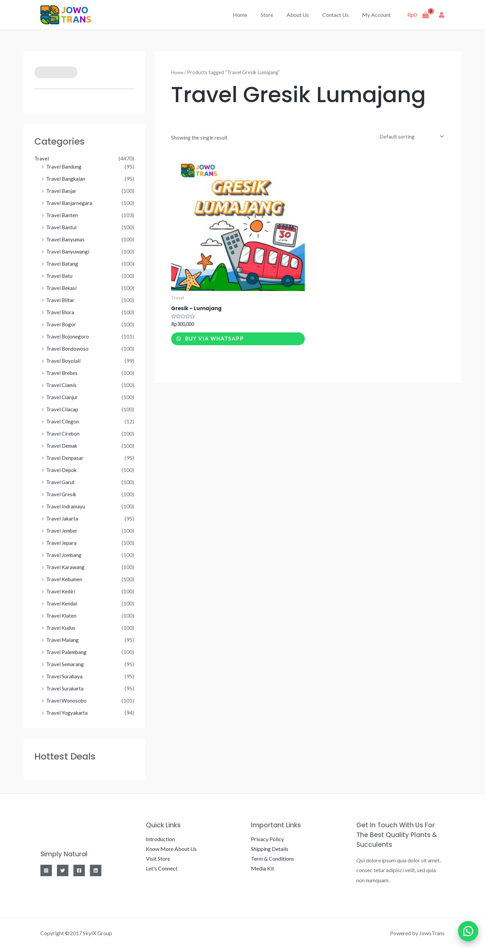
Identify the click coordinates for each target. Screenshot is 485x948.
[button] (468, 931)
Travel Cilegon (63, 421)
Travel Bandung (64, 166)
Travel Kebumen (65, 579)
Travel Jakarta (62, 518)
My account (377, 14)
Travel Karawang (66, 567)
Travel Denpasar (65, 457)
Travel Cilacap (62, 409)
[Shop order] (409, 136)
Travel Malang (63, 639)
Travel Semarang (65, 664)
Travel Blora (60, 312)
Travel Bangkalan (66, 178)
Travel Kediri (61, 591)
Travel (41, 158)
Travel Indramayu (66, 506)
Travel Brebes (62, 372)
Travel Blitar (60, 300)
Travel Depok (62, 470)
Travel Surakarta (65, 688)
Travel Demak (62, 445)
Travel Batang (62, 263)
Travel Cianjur (62, 397)
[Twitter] (62, 870)
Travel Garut (60, 482)
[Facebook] (79, 870)
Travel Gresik (61, 494)
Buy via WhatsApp (221, 342)
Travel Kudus (61, 627)
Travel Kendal (62, 603)
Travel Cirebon (63, 433)
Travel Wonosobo (67, 700)
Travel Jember (62, 530)
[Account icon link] (442, 15)
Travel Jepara (61, 542)
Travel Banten (62, 215)
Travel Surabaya (65, 676)
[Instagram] (46, 870)
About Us (304, 14)
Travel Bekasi (62, 288)
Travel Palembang (67, 652)
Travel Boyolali (63, 360)
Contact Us (339, 14)
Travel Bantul (61, 227)
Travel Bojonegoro (68, 336)
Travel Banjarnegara (69, 203)
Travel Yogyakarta (67, 712)
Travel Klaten (61, 615)
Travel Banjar (61, 190)
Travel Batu (59, 275)
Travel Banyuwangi (68, 251)
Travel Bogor (61, 324)
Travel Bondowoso (68, 348)
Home (252, 14)
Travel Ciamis (62, 385)
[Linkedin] (95, 870)
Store (276, 14)
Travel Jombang (65, 555)
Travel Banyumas (66, 239)
